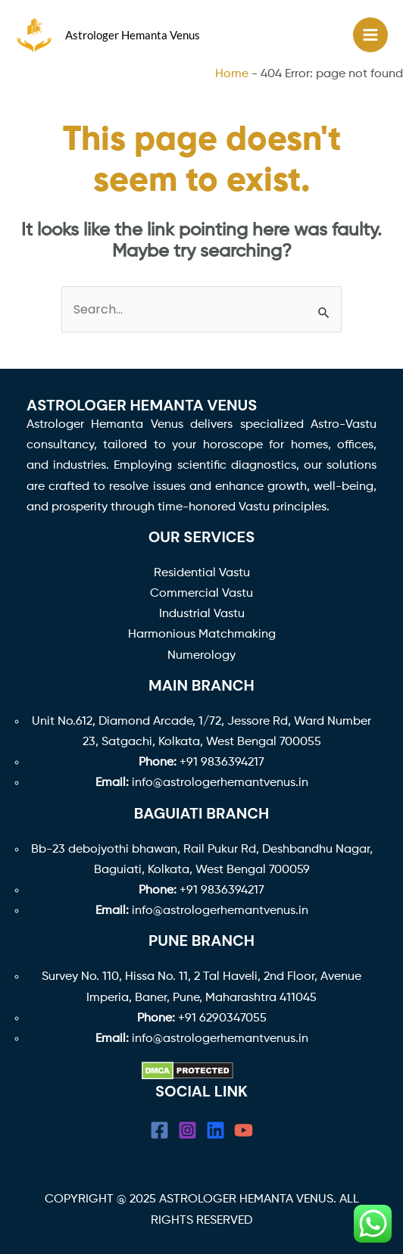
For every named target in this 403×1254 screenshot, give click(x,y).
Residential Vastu (202, 573)
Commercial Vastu (201, 594)
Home (231, 74)
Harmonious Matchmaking (202, 635)
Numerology (201, 656)
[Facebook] (159, 1130)
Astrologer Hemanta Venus (132, 35)
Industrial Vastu (202, 614)
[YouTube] (243, 1130)
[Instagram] (187, 1130)
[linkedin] (215, 1130)
